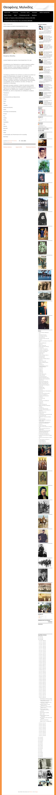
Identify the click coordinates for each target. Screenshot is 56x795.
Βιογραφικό (34, 12)
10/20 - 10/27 (42, 654)
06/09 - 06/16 (42, 680)
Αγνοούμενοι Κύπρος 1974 (43, 338)
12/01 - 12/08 (42, 646)
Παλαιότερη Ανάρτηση (31, 147)
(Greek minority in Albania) (43, 332)
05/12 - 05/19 (42, 686)
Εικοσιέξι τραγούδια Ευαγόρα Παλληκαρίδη (44, 716)
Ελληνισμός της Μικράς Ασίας (43, 358)
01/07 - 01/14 (42, 735)
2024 (40, 639)
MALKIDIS (41, 124)
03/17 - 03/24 (42, 697)
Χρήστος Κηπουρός (42, 404)
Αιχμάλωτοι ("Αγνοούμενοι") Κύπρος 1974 (45, 340)
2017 (40, 745)
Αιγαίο (15, 15)
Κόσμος (40, 369)
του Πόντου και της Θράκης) (43, 400)
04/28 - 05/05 (42, 689)
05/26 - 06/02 (42, 683)
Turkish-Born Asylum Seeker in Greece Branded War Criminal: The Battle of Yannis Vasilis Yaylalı (47, 37)
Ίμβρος (40, 363)
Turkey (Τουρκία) (41, 441)
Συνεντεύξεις (41, 398)
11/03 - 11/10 (42, 651)
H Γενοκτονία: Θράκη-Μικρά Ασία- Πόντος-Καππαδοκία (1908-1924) (18, 20)
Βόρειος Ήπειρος (7, 15)
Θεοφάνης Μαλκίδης (18, 7)
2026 (40, 636)
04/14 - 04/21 (42, 691)
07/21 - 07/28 (42, 672)
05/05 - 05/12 (42, 687)
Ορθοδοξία (40, 387)
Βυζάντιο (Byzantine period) (43, 346)
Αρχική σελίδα (7, 12)
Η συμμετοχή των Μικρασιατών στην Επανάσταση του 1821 (45, 703)
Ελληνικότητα (41, 356)
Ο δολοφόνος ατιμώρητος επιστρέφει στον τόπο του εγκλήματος (47, 93)
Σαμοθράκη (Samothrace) (43, 395)
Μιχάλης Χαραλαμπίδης (45, 12)
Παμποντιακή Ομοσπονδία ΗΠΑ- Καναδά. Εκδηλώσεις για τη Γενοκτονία (47, 52)
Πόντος (40, 392)
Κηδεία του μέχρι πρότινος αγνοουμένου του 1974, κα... (45, 709)
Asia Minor (40, 407)
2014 (40, 749)
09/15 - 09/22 (42, 661)
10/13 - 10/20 (42, 655)
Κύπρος (40, 372)
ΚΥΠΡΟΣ (40, 371)
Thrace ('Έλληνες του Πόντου (43, 439)
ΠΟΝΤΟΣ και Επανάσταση (44, 719)
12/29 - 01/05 (42, 640)
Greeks (40, 424)
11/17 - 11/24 (42, 648)
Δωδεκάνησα (41, 352)
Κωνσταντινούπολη (42, 376)
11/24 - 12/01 (42, 647)
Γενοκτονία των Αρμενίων (43, 350)
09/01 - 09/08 (42, 664)
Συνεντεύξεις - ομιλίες (25, 12)
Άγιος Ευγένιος (41, 337)
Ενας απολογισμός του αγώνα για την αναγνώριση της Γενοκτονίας (47, 85)
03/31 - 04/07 (42, 694)
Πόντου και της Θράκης (42, 394)
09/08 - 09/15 (42, 662)
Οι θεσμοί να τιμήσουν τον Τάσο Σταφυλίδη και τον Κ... (45, 705)
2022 (40, 738)
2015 (40, 748)
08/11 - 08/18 (42, 668)
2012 (40, 752)
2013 (40, 751)
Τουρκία (40, 401)
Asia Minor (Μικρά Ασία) (43, 408)
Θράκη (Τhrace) (41, 361)
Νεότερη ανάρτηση (7, 147)
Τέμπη (40, 399)
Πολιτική (40, 389)
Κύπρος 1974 (41, 375)
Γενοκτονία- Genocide (42, 351)
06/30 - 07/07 (42, 676)
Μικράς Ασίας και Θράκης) (43, 382)
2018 (40, 744)
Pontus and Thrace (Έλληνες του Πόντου (45, 437)
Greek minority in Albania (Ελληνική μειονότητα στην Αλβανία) (44, 422)
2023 (40, 737)
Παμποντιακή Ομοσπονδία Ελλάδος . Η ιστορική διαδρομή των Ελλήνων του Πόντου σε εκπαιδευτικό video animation (47, 28)
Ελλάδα (40, 353)
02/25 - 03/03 (42, 725)
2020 (40, 741)
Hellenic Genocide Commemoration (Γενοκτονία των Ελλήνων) (44, 431)
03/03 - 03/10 (42, 724)
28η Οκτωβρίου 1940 (42, 336)
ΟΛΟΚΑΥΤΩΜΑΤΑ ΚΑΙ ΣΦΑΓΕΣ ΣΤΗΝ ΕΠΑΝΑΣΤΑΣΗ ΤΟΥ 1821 (46, 700)
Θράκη (40, 359)
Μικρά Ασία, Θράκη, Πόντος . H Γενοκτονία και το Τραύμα (47, 67)
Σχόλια (40, 120)
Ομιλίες (40, 386)
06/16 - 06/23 (42, 679)
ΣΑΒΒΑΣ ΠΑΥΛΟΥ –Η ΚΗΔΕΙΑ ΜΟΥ (45, 721)
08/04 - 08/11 (42, 669)
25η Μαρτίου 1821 (9, 142)
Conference (41, 413)
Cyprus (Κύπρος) (41, 415)
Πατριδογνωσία (41, 388)
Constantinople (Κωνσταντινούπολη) (44, 414)
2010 (40, 755)
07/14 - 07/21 (42, 673)
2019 (40, 742)
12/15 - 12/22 (42, 643)
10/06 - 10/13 (42, 657)
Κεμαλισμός (41, 364)
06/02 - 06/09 (42, 682)
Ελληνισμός (41, 357)
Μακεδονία (34, 15)
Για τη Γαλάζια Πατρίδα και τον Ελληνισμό (47, 101)
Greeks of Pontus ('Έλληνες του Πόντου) (45, 426)
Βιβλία (40, 344)
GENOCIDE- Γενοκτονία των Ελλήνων (45, 416)
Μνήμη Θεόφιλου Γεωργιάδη (44, 712)
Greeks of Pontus (41, 425)
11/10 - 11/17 (42, 650)
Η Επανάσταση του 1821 (24, 15)
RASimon (30, 791)
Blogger (36, 791)
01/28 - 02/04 (42, 731)
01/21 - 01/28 (42, 732)
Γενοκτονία (40, 347)
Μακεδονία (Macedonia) (43, 377)
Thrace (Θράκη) (41, 440)
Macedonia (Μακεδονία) (43, 432)
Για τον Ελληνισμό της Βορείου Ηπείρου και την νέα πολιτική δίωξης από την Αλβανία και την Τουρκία (47, 77)
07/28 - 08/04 (42, 671)
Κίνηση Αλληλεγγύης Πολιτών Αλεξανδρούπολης (43, 366)
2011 (40, 753)
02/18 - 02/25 (42, 727)
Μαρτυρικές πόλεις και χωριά (43, 378)
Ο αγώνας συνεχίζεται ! (47, 44)
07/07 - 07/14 (42, 675)
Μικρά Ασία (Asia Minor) (43, 381)
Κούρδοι (40, 370)
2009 (40, 756)
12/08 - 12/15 (42, 644)
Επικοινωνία (15, 12)
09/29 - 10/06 (42, 658)
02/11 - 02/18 (42, 728)
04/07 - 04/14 (42, 693)
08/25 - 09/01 (42, 665)
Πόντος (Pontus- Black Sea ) (43, 393)
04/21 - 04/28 (42, 690)
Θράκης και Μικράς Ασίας (43, 362)
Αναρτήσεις (41, 118)
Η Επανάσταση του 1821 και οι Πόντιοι (46, 698)
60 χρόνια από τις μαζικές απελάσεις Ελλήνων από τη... (45, 707)
